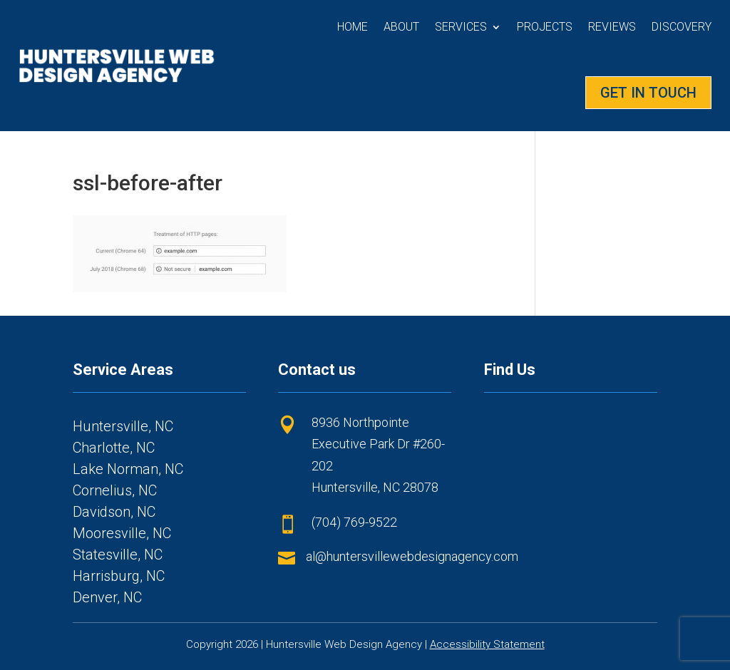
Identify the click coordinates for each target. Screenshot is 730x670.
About (401, 27)
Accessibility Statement (487, 644)
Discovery (681, 27)
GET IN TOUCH (648, 92)
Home (352, 27)
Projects (544, 27)
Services (461, 27)
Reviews (612, 27)
